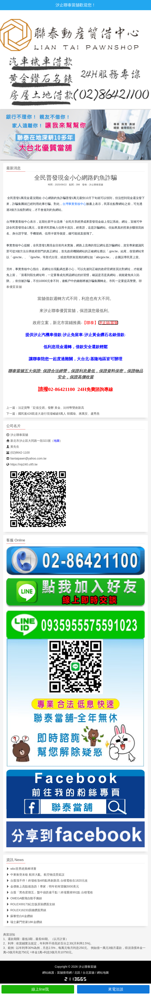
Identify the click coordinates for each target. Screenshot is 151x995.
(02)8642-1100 (18, 452)
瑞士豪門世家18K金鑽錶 (24, 922)
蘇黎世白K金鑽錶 (19, 916)
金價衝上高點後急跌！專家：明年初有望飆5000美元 (42, 886)
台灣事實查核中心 (74, 204)
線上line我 (38, 989)
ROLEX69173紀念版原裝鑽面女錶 (30, 904)
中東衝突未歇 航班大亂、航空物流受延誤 (35, 874)
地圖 (57, 440)
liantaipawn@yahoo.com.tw (26, 458)
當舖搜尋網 (64, 972)
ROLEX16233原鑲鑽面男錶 (26, 910)
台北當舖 (88, 972)
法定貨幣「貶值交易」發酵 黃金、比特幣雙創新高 (51, 407)
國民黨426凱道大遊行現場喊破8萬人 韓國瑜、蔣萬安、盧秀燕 (58, 413)
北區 (77, 972)
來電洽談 (113, 989)
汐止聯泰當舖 (96, 184)
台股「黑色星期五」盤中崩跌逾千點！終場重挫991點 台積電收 (49, 892)
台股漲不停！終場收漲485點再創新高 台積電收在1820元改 (47, 880)
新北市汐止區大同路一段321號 (28, 440)
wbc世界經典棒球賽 (21, 868)
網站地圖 (103, 972)
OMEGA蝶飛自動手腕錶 (24, 898)
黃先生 (12, 446)
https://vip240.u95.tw (21, 464)
